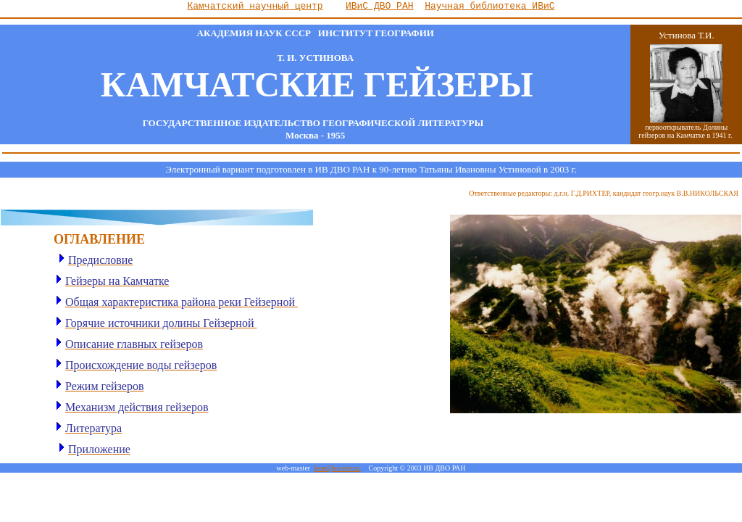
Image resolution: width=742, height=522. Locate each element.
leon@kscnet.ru (337, 468)
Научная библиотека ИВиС (489, 6)
